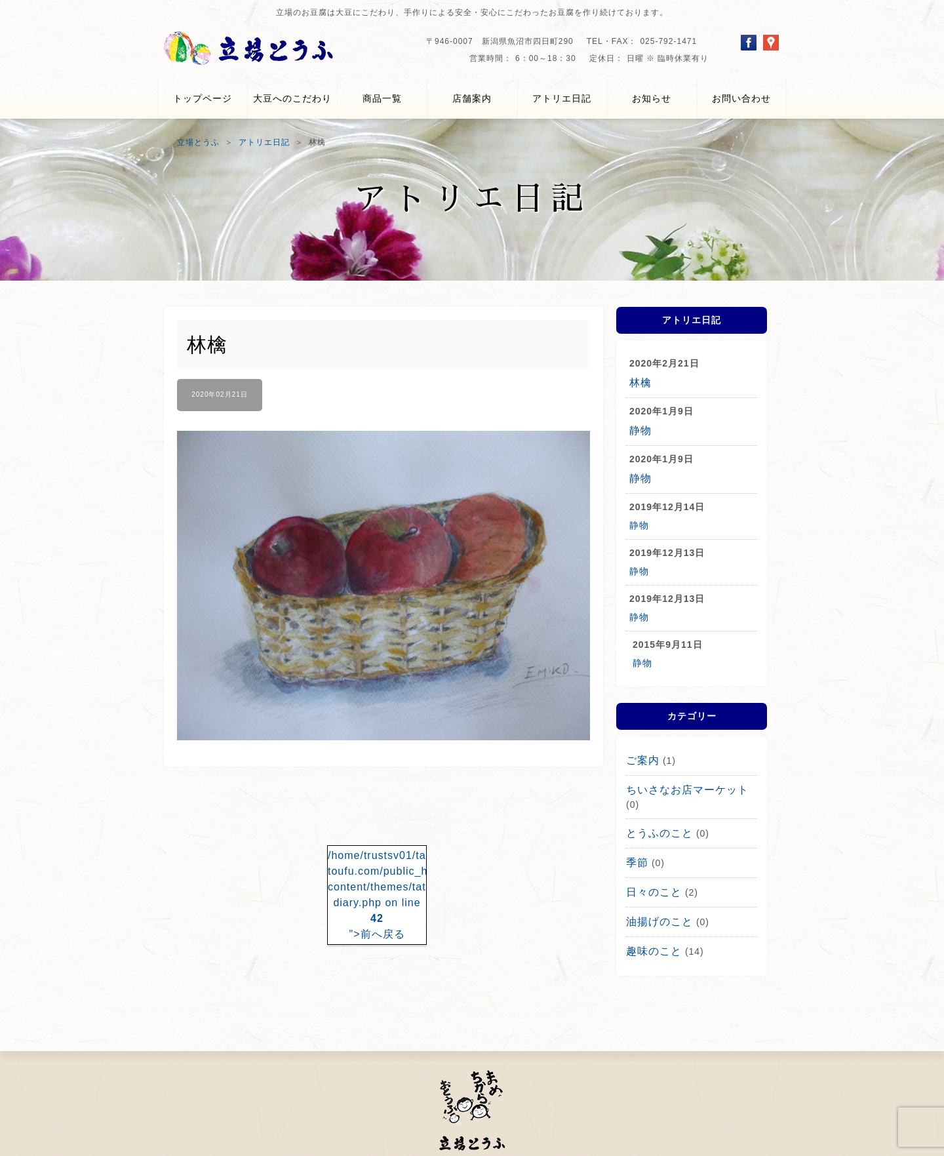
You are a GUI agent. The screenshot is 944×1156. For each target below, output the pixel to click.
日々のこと (650, 863)
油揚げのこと (655, 891)
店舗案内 (472, 98)
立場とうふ (198, 142)
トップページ (202, 98)
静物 (639, 427)
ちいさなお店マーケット (680, 781)
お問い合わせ (741, 98)
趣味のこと (650, 918)
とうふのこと (655, 808)
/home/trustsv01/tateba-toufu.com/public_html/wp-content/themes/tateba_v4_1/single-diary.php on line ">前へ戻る (377, 886)
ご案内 (641, 753)
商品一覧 (382, 98)
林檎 (639, 381)
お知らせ (651, 98)
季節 (636, 836)
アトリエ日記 (561, 98)
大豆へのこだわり (292, 98)
